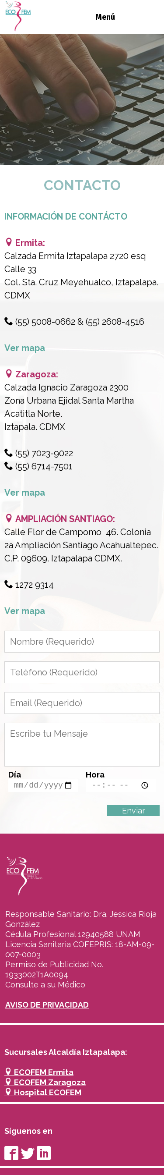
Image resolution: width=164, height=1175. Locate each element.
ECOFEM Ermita (38, 1072)
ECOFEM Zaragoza (45, 1082)
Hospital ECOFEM (42, 1092)
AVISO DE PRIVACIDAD (47, 1004)
